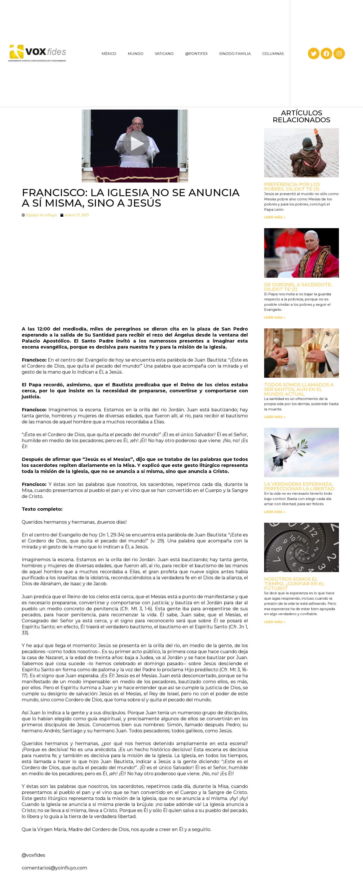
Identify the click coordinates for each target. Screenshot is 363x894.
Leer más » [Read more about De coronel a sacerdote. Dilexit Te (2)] (274, 317)
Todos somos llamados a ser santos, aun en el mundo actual (299, 389)
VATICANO (164, 53)
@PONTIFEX (196, 53)
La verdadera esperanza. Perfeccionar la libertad (299, 486)
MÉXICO (109, 53)
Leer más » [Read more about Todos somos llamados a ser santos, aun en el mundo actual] (274, 417)
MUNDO (135, 53)
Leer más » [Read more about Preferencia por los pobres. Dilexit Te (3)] (274, 217)
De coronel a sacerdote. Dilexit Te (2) (298, 287)
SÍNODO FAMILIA (235, 53)
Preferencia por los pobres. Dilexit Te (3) (292, 187)
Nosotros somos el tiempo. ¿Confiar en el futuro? (294, 583)
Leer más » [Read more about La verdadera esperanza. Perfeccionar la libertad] (274, 512)
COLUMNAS (273, 53)
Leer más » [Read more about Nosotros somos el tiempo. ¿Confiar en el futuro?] (274, 622)
